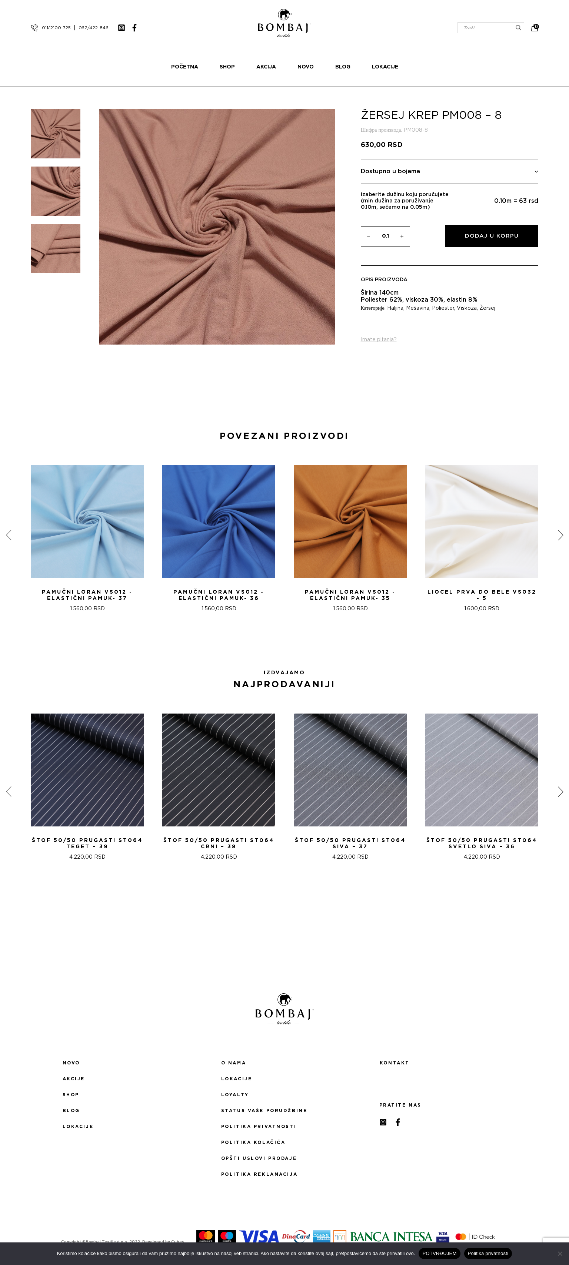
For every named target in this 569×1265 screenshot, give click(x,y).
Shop (227, 67)
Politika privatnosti (258, 1126)
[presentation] (8, 535)
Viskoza (467, 308)
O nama (233, 1063)
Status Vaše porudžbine (264, 1110)
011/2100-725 (56, 28)
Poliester (443, 308)
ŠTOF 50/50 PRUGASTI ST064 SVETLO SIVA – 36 (481, 843)
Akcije (74, 1079)
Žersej (487, 308)
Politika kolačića (253, 1142)
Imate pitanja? (379, 339)
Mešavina (417, 308)
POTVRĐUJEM (439, 1253)
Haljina (395, 308)
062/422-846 (94, 28)
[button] (280, 638)
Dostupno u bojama (450, 171)
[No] (559, 1253)
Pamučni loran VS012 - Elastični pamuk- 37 (87, 595)
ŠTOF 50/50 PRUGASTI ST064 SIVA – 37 (350, 843)
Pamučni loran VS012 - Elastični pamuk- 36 (218, 595)
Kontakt (395, 1063)
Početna (184, 67)
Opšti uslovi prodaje (259, 1158)
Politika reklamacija (259, 1174)
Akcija (266, 67)
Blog (342, 67)
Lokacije (385, 67)
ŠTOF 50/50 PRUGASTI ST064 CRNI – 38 (218, 843)
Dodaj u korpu (492, 236)
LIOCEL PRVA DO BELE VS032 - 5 (481, 595)
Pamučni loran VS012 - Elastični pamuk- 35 (350, 595)
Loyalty (235, 1095)
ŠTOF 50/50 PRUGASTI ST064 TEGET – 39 (87, 843)
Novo (305, 67)
